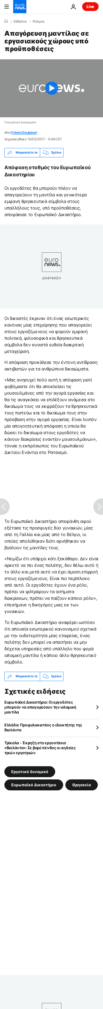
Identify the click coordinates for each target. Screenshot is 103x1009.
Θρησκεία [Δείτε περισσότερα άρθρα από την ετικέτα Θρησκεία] (81, 784)
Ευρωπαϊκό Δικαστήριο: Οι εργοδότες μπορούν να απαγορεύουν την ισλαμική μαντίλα (40, 707)
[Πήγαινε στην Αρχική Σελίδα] (19, 6)
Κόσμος (38, 21)
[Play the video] (51, 88)
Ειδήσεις (20, 21)
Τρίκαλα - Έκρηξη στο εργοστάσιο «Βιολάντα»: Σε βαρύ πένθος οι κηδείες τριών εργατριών (40, 747)
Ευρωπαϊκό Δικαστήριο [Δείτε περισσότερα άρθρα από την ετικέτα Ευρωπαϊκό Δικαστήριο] (33, 784)
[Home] (6, 21)
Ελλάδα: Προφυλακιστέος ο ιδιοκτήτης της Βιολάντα (43, 727)
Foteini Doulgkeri (24, 132)
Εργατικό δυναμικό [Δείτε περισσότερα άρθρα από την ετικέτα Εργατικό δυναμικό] (29, 771)
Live (90, 6)
